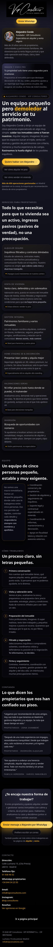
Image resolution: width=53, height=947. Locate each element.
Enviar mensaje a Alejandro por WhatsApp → (26, 824)
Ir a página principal (26, 919)
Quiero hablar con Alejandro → (21, 161)
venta (36, 841)
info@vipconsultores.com (14, 892)
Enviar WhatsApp (26, 21)
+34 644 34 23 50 (10, 882)
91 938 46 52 (8, 874)
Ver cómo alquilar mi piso (16, 169)
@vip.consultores (10, 900)
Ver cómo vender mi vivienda (17, 177)
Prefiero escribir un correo (26, 832)
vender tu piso (25, 306)
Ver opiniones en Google (13, 908)
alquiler (29, 841)
